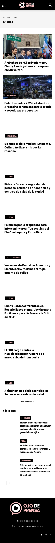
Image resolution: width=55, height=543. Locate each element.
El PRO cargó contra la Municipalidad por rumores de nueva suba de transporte (24, 353)
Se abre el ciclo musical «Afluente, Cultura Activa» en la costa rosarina (27, 147)
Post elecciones (13, 257)
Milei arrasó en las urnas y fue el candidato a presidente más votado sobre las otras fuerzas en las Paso (35, 470)
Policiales (25, 418)
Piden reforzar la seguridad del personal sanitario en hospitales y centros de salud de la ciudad (27, 187)
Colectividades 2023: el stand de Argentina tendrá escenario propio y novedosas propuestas (27, 106)
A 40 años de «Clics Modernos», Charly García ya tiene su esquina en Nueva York (26, 66)
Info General (12, 95)
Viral (9, 55)
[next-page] (9, 483)
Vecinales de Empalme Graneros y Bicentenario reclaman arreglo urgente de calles (27, 268)
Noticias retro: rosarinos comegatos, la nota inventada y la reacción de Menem (35, 448)
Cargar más (27, 401)
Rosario (10, 176)
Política (10, 217)
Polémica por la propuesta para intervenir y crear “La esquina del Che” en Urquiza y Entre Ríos (26, 228)
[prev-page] (5, 483)
